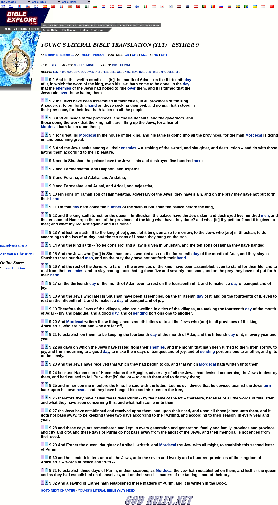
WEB (119, 72)
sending (140, 313)
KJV (62, 72)
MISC (90, 65)
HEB (105, 72)
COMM (125, 65)
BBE (112, 72)
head (80, 390)
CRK (148, 72)
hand (92, 105)
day (188, 80)
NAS (127, 72)
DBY (76, 72)
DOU (83, 72)
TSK (141, 72)
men (198, 161)
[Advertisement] (19, 163)
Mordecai (49, 127)
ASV (69, 72)
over (131, 88)
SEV (134, 72)
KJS (55, 72)
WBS (91, 72)
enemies (63, 88)
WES (156, 72)
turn (267, 385)
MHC (163, 72)
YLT (98, 72)
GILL (171, 72)
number (114, 207)
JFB (178, 72)
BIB (53, 65)
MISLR (79, 65)
